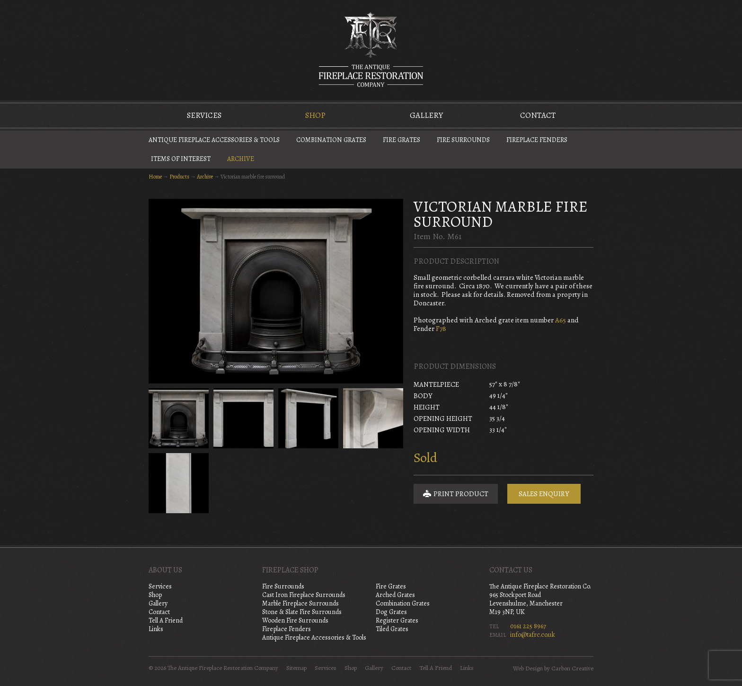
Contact (538, 115)
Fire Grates (401, 139)
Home (155, 176)
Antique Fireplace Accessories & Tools (214, 139)
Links (156, 628)
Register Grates (397, 620)
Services (204, 115)
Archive (240, 158)
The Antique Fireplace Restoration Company (371, 49)
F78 (441, 328)
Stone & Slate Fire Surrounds (302, 611)
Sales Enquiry (544, 494)
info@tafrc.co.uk (532, 634)
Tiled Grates (392, 628)
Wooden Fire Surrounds (295, 620)
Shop (315, 115)
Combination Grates (331, 139)
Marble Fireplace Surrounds (300, 603)
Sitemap (296, 668)
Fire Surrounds (463, 139)
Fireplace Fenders (536, 139)
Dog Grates (391, 611)
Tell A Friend (166, 620)
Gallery (426, 115)
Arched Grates (395, 594)
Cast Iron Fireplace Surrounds (303, 594)
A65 (560, 320)
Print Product (455, 494)
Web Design (528, 668)
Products (179, 176)
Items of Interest (181, 158)
